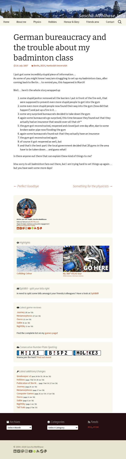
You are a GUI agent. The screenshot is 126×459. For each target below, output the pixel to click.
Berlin (36, 65)
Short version (67, 276)
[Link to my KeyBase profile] (35, 228)
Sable (19, 322)
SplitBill (94, 293)
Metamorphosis (24, 315)
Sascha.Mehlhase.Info (102, 15)
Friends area (92, 21)
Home (6, 21)
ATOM (96, 427)
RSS (90, 427)
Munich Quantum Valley (26, 225)
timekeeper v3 (24, 376)
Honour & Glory (71, 21)
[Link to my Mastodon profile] (23, 228)
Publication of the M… (27, 383)
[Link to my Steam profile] (38, 228)
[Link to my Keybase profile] (37, 451)
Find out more (44, 357)
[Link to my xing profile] (21, 228)
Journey (21, 312)
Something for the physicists (93, 186)
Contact (110, 21)
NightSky (21, 326)
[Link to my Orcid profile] (32, 228)
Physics (37, 21)
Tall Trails (21, 407)
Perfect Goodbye (26, 186)
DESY (43, 65)
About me (21, 21)
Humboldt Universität (56, 65)
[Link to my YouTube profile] (29, 228)
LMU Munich (34, 222)
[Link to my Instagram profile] (26, 228)
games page (51, 333)
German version (78, 276)
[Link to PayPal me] (41, 228)
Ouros (20, 319)
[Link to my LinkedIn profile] (18, 228)
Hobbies (52, 21)
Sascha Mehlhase (35, 446)
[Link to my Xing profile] (18, 451)
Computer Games (25, 393)
